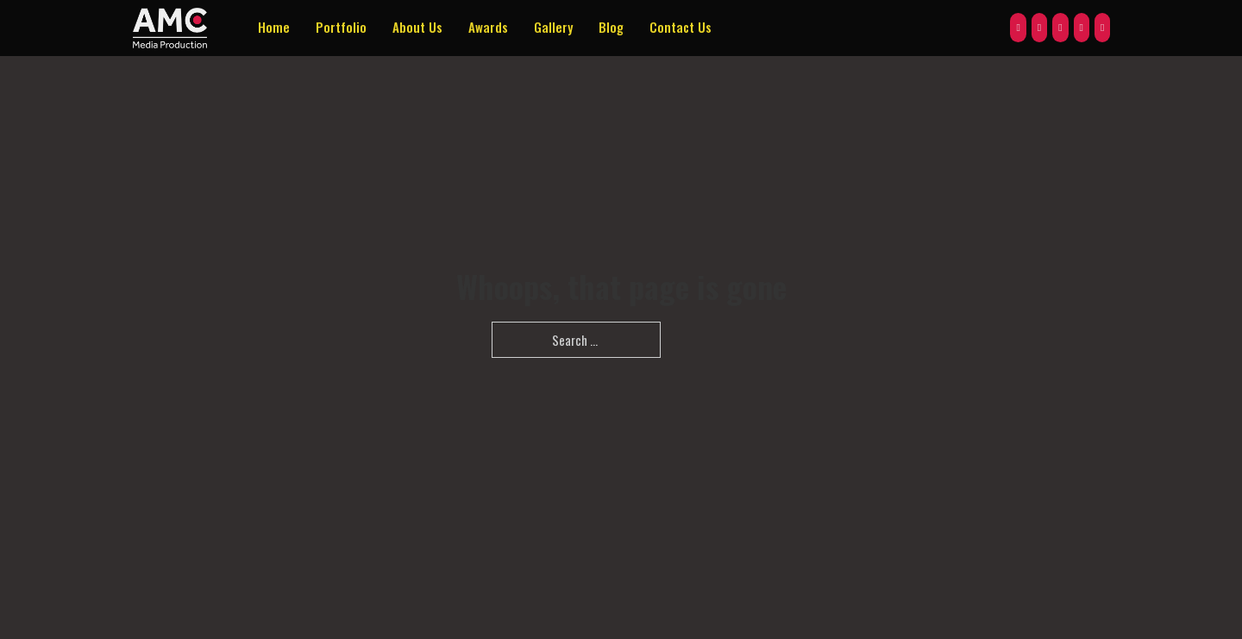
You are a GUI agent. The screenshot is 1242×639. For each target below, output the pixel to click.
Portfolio (341, 26)
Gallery (553, 26)
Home (274, 26)
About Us (417, 26)
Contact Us (680, 26)
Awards (488, 26)
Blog (611, 26)
